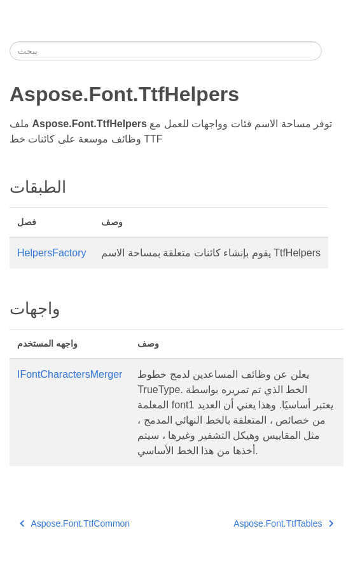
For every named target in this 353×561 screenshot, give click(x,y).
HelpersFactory (51, 252)
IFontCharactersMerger (69, 374)
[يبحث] (166, 50)
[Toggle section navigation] (332, 51)
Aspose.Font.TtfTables (283, 523)
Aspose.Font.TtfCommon (75, 523)
